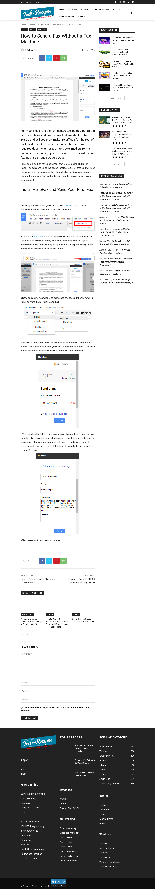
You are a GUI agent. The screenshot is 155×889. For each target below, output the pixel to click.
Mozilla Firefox (106, 818)
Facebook (104, 809)
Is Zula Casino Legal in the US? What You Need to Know (123, 64)
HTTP (23, 816)
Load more (117, 97)
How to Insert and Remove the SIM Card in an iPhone (116, 217)
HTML (24, 812)
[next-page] (27, 634)
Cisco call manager (69, 832)
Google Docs (42, 29)
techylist (103, 181)
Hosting (103, 804)
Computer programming (33, 793)
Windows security (108, 866)
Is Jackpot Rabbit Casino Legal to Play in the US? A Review (122, 87)
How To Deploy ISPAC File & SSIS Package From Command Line (114, 229)
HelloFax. (39, 236)
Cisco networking (68, 851)
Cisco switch (66, 846)
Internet (31, 24)
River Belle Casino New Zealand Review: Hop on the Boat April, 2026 (122, 148)
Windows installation (109, 861)
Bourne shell (27, 839)
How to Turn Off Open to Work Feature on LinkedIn (85, 748)
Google (40, 24)
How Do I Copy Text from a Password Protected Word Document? (116, 259)
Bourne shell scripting (31, 853)
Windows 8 (104, 857)
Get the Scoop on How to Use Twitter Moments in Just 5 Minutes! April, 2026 (116, 193)
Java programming (30, 807)
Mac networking (68, 828)
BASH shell (26, 835)
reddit (102, 823)
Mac (23, 769)
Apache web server (30, 821)
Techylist (103, 190)
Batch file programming (32, 849)
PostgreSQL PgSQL (69, 808)
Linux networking (68, 860)
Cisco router (66, 842)
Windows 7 (104, 852)
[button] (131, 13)
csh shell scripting (29, 858)
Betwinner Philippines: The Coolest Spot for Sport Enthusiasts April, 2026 (123, 120)
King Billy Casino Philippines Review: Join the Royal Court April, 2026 (123, 134)
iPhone (24, 773)
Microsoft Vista (107, 848)
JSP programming (29, 830)
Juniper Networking (69, 855)
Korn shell (25, 844)
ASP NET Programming (32, 825)
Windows (104, 843)
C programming (28, 798)
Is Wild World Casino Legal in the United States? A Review (120, 52)
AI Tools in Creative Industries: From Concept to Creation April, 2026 (31, 621)
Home (23, 24)
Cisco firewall (66, 837)
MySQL (63, 798)
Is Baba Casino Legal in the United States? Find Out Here (122, 75)
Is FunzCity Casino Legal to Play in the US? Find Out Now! (123, 40)
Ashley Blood (33, 50)
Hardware (25, 802)
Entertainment (27, 614)
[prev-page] (22, 634)
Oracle (63, 803)
